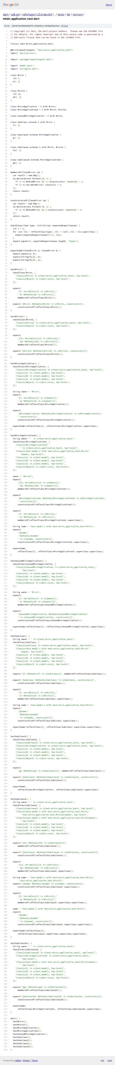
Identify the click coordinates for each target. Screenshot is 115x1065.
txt (102, 1060)
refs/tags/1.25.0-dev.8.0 (37, 14)
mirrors (78, 14)
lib (68, 14)
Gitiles (18, 1060)
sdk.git (15, 14)
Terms (34, 1060)
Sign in (109, 4)
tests (61, 14)
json (109, 1060)
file (64, 26)
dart (6, 14)
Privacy (26, 1060)
